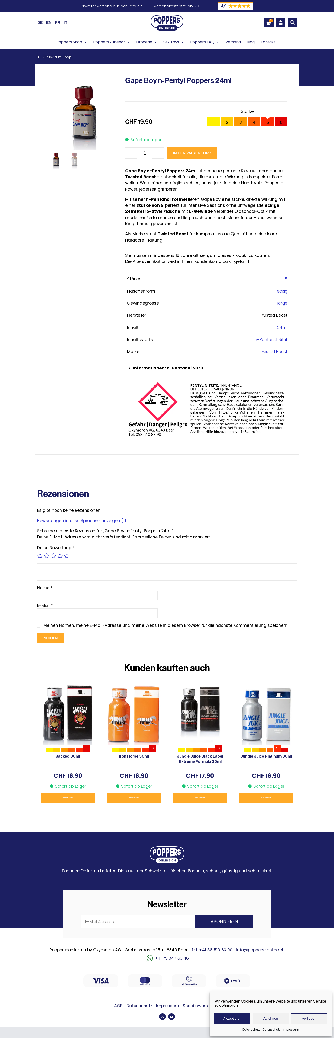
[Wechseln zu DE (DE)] (40, 22)
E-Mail (45, 605)
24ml (282, 327)
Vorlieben (309, 1018)
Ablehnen (270, 1018)
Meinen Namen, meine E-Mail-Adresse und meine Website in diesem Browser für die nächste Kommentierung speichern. (167, 625)
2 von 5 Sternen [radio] (46, 556)
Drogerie (146, 42)
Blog (251, 42)
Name (45, 587)
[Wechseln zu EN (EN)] (48, 22)
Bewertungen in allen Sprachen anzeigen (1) (81, 520)
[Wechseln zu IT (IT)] (65, 22)
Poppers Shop (71, 42)
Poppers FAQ (204, 42)
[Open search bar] (292, 22)
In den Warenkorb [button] (68, 798)
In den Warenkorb (178, 153)
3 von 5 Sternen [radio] (53, 556)
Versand (233, 42)
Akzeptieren (232, 1018)
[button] (206, 368)
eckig (282, 291)
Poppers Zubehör (111, 42)
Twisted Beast (273, 351)
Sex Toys (173, 42)
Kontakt (268, 42)
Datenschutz (251, 1030)
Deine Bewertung (56, 548)
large (282, 303)
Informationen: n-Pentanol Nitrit (168, 368)
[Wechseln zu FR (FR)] (57, 22)
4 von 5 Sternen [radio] (60, 556)
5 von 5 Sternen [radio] (67, 556)
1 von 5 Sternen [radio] (40, 556)
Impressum (291, 1030)
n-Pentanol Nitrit (270, 339)
